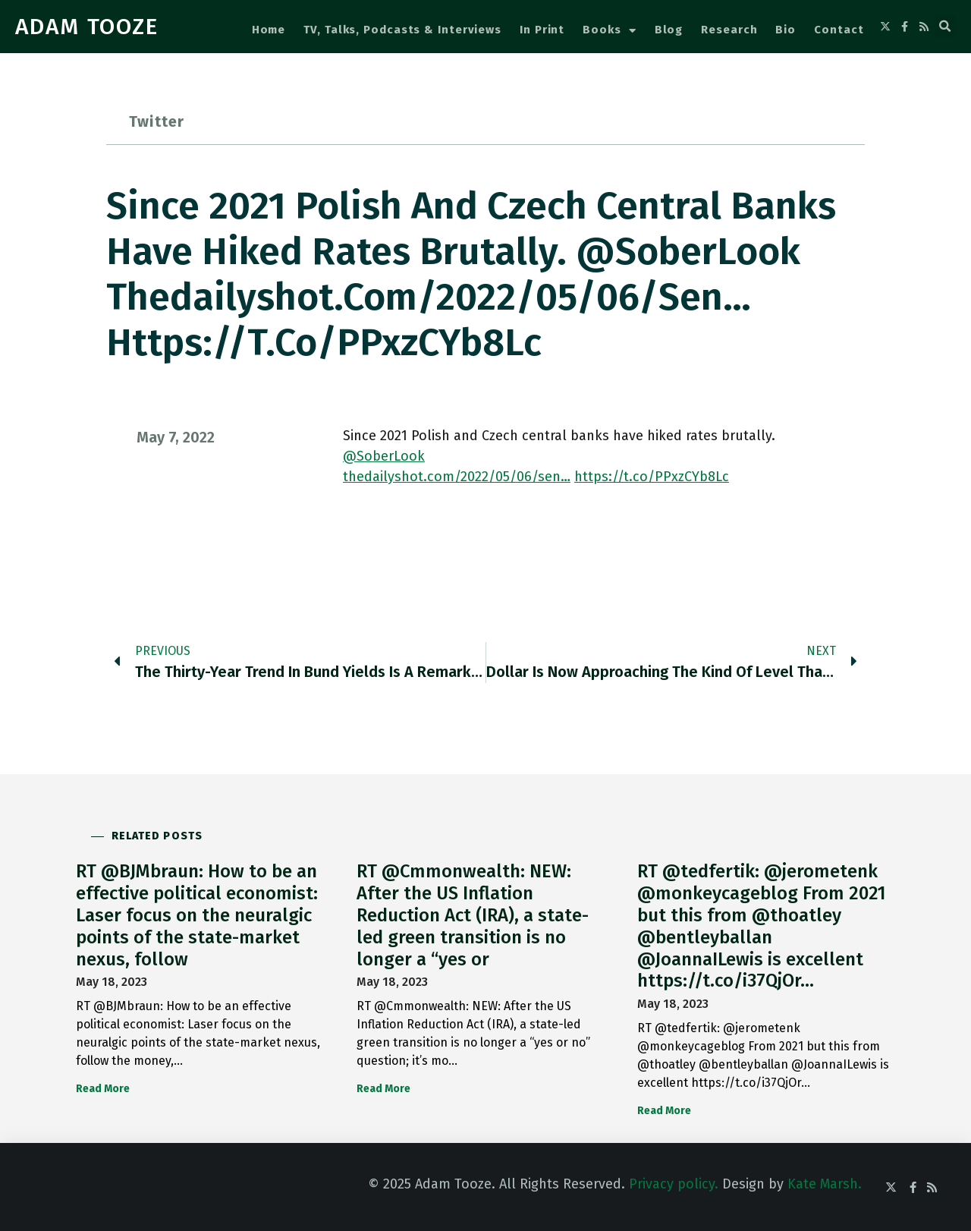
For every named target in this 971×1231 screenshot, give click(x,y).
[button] (945, 26)
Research (729, 29)
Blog (669, 29)
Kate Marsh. (824, 1184)
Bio (785, 29)
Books (609, 30)
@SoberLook (384, 456)
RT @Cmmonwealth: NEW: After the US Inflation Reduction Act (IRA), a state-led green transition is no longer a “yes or (473, 915)
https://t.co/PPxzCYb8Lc (651, 476)
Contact (838, 29)
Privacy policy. (673, 1184)
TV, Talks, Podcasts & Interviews (402, 29)
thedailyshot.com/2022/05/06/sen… (456, 476)
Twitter (156, 121)
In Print (542, 29)
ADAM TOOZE (87, 26)
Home (269, 29)
